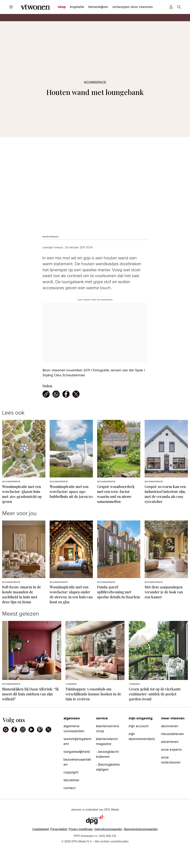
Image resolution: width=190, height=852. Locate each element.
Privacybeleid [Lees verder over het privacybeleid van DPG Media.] (58, 829)
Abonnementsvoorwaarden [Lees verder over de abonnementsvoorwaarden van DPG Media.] (141, 829)
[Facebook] (14, 729)
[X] (48, 729)
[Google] (6, 729)
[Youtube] (31, 729)
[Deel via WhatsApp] (56, 394)
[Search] (178, 6)
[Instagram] (23, 729)
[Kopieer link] (46, 394)
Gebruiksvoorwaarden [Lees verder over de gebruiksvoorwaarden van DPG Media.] (108, 829)
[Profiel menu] (171, 6)
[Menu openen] (11, 6)
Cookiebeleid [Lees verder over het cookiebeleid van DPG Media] (40, 829)
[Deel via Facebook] (66, 394)
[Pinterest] (40, 729)
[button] (80, 829)
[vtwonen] (35, 7)
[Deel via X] (76, 394)
